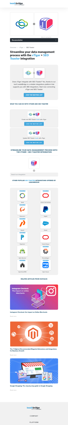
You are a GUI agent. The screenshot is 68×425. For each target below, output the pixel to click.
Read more (13, 316)
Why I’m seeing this (46, 37)
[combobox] (34, 175)
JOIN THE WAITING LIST (34, 95)
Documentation (17, 40)
